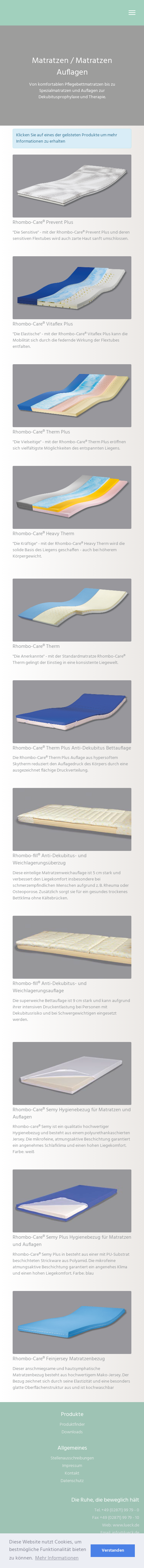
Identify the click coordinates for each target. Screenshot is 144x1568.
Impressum (72, 1465)
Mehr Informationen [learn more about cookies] (57, 1558)
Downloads (72, 1432)
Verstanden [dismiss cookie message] (113, 1550)
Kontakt (72, 1473)
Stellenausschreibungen (72, 1458)
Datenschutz (72, 1481)
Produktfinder (72, 1424)
